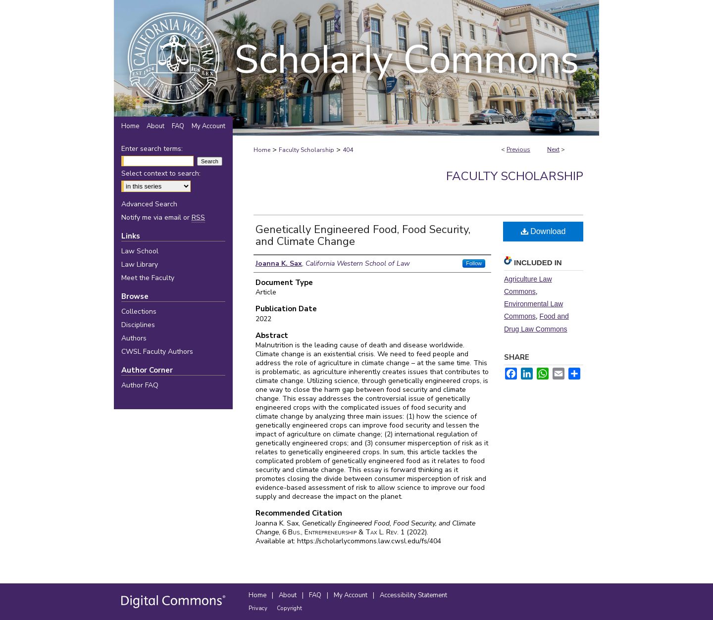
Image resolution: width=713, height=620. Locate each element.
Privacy (259, 608)
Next (553, 149)
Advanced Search (149, 204)
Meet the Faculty (147, 278)
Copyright (289, 608)
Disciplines (138, 325)
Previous (518, 149)
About (288, 595)
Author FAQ (139, 385)
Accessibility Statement (413, 595)
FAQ (316, 595)
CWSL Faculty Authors (157, 351)
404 (348, 150)
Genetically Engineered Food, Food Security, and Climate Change (362, 235)
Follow (474, 263)
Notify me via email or (163, 217)
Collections (138, 311)
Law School (139, 251)
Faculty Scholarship (306, 150)
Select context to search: (161, 173)
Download (543, 231)
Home (262, 150)
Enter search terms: (152, 148)
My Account (351, 595)
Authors (134, 338)
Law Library (139, 264)
